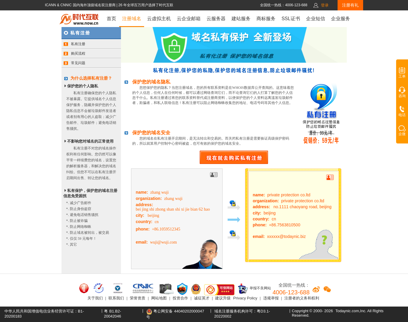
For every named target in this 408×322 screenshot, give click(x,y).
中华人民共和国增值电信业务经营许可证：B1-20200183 (44, 313)
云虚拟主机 (159, 18)
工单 (402, 74)
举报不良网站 (254, 288)
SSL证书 (290, 18)
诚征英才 (201, 298)
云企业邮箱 (189, 18)
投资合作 (180, 298)
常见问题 (74, 63)
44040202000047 (189, 311)
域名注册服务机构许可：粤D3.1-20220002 (242, 313)
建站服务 (241, 18)
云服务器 (216, 18)
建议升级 (223, 298)
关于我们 (95, 298)
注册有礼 (350, 5)
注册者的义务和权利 (301, 298)
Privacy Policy (245, 298)
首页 (111, 18)
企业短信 (315, 18)
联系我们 (116, 298)
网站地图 (159, 298)
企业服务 (340, 18)
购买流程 (74, 53)
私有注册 (74, 44)
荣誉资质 (137, 298)
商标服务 (265, 18)
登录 (325, 5)
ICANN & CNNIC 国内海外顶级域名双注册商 (80, 5)
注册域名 (131, 18)
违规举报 (271, 298)
